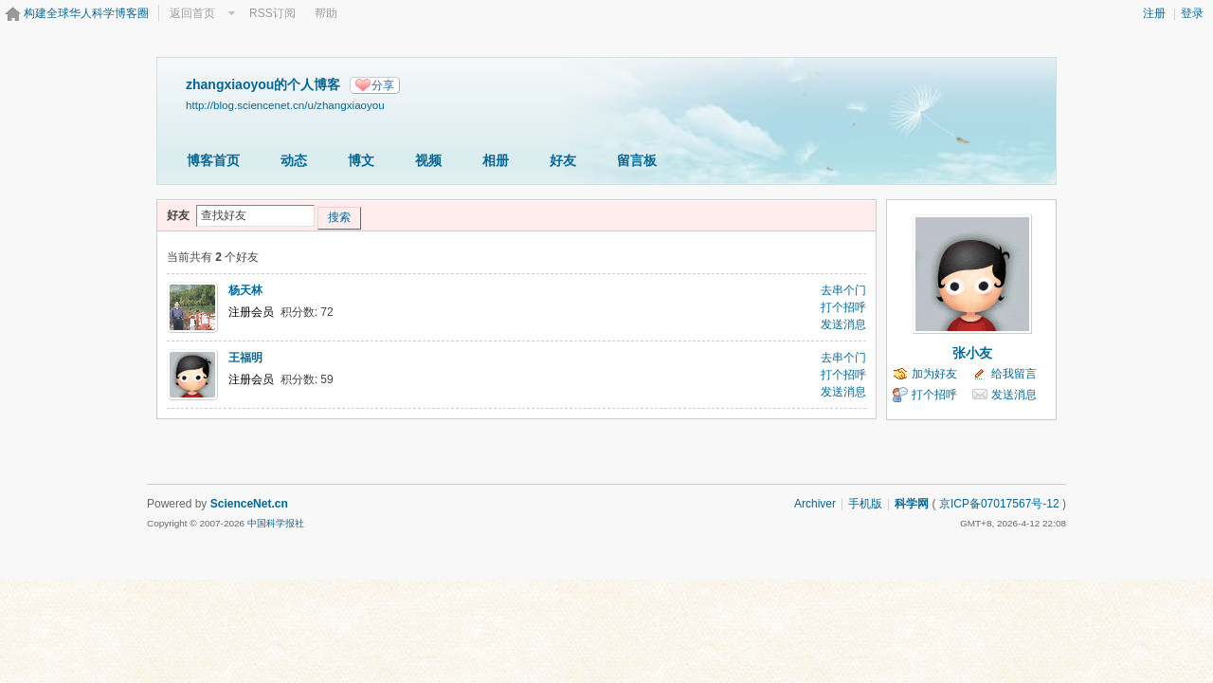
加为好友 (934, 373)
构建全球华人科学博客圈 (86, 13)
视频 (428, 160)
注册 (1154, 13)
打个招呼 (843, 307)
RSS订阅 (272, 13)
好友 (563, 160)
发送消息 (843, 324)
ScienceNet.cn (249, 503)
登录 (1192, 13)
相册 (495, 160)
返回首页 (192, 13)
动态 (294, 160)
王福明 (245, 357)
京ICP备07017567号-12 (999, 503)
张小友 (972, 352)
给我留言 (1014, 373)
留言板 (637, 160)
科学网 (912, 503)
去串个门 (843, 290)
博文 (361, 160)
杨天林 (245, 290)
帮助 (326, 13)
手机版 (865, 503)
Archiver (815, 503)
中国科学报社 (275, 523)
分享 (382, 85)
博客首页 (213, 160)
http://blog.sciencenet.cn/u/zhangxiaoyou (285, 105)
